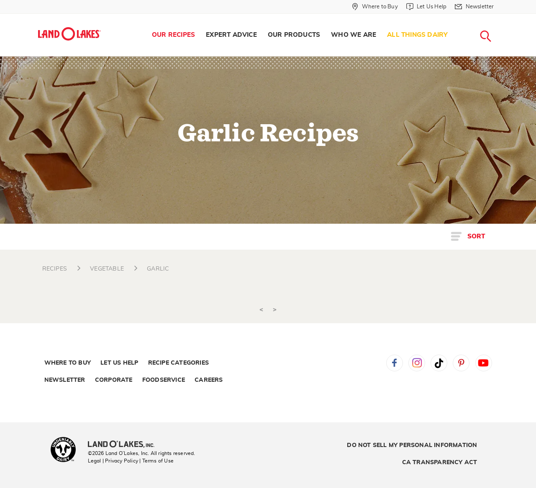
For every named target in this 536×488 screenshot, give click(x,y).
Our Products (294, 35)
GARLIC (158, 269)
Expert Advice (231, 35)
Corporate (114, 380)
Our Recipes (173, 35)
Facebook (394, 363)
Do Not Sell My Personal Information (412, 445)
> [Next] (275, 310)
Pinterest (461, 363)
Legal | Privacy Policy (113, 460)
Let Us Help (119, 363)
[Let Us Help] (426, 6)
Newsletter (64, 380)
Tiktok (439, 363)
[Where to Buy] (374, 6)
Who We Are (353, 35)
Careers (209, 380)
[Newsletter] (474, 6)
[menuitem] (173, 35)
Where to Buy (67, 363)
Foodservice (163, 380)
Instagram (416, 363)
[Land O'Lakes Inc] (124, 444)
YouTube (483, 363)
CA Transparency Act (439, 462)
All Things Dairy (417, 35)
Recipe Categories (178, 363)
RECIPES (54, 269)
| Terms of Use (156, 460)
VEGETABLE (107, 269)
